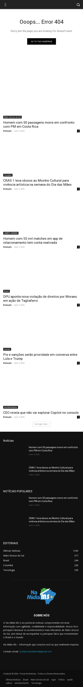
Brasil (6, 291)
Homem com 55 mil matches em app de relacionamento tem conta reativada (33, 241)
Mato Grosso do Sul (12, 117)
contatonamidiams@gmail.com (35, 651)
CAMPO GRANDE (11, 233)
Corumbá (8, 175)
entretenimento (10, 407)
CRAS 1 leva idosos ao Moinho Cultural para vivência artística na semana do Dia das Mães (37, 182)
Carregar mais (41, 424)
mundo (7, 349)
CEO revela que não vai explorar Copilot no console (41, 413)
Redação (7, 131)
